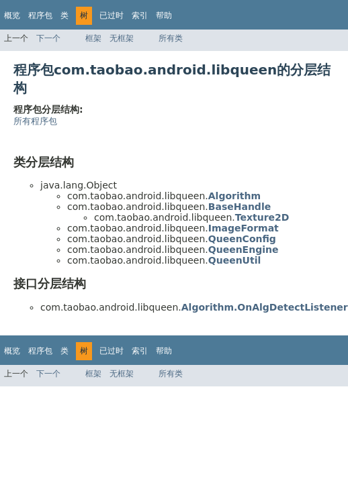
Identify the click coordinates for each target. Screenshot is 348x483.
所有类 (171, 38)
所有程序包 (35, 121)
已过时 (111, 15)
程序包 (40, 15)
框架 (93, 38)
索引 (140, 15)
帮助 (164, 15)
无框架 (122, 38)
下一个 (48, 38)
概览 (12, 15)
